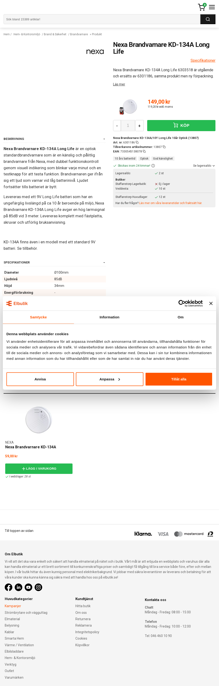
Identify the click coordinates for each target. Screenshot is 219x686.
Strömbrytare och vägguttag (26, 613)
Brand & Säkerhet (55, 34)
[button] (153, 166)
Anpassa (109, 379)
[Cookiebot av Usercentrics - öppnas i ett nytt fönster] (182, 303)
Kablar (9, 632)
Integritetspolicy (87, 632)
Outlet (9, 671)
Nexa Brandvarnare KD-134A (30, 447)
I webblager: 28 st (18, 476)
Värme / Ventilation (19, 645)
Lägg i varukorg (38, 468)
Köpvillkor (82, 645)
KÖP (181, 125)
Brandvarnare (79, 34)
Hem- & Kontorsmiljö (27, 34)
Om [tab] (180, 317)
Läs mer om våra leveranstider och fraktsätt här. (170, 203)
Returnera (83, 619)
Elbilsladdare (14, 651)
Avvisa (40, 379)
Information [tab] (109, 317)
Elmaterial (12, 619)
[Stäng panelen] (211, 303)
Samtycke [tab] (38, 317)
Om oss (81, 613)
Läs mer (119, 84)
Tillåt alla (179, 379)
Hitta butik (83, 606)
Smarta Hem (14, 638)
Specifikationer (203, 60)
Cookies (81, 638)
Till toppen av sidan (19, 531)
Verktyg (10, 664)
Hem (7, 34)
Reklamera (83, 625)
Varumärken (14, 677)
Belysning (12, 625)
